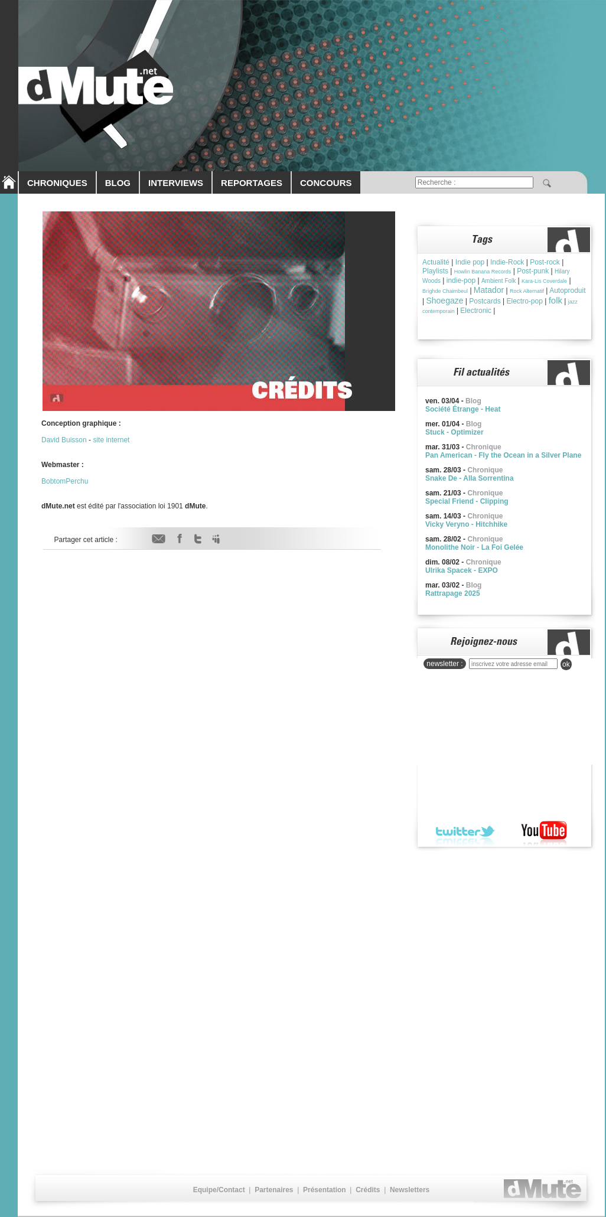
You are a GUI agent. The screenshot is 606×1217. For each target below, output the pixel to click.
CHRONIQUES (57, 183)
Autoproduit (567, 290)
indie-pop (461, 280)
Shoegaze (444, 300)
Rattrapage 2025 (452, 593)
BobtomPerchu (64, 481)
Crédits (368, 1190)
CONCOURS (326, 183)
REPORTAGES (251, 183)
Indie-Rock (507, 262)
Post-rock (545, 262)
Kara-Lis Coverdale (544, 281)
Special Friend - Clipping (467, 501)
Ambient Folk (498, 281)
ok (566, 664)
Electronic (475, 310)
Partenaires (274, 1190)
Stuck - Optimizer (454, 432)
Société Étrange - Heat (462, 409)
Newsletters (409, 1190)
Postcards (484, 301)
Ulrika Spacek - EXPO (461, 570)
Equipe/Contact (219, 1190)
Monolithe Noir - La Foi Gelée (474, 547)
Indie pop (469, 262)
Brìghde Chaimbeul (445, 291)
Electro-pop (524, 301)
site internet (111, 440)
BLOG (118, 183)
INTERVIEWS (175, 183)
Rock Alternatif (527, 291)
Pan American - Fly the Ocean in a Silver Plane (503, 455)
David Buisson (64, 440)
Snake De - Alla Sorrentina (469, 478)
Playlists (435, 271)
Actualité (435, 262)
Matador (489, 290)
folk (555, 300)
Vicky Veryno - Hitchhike (466, 524)
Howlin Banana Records (482, 272)
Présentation (324, 1190)
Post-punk (533, 271)
